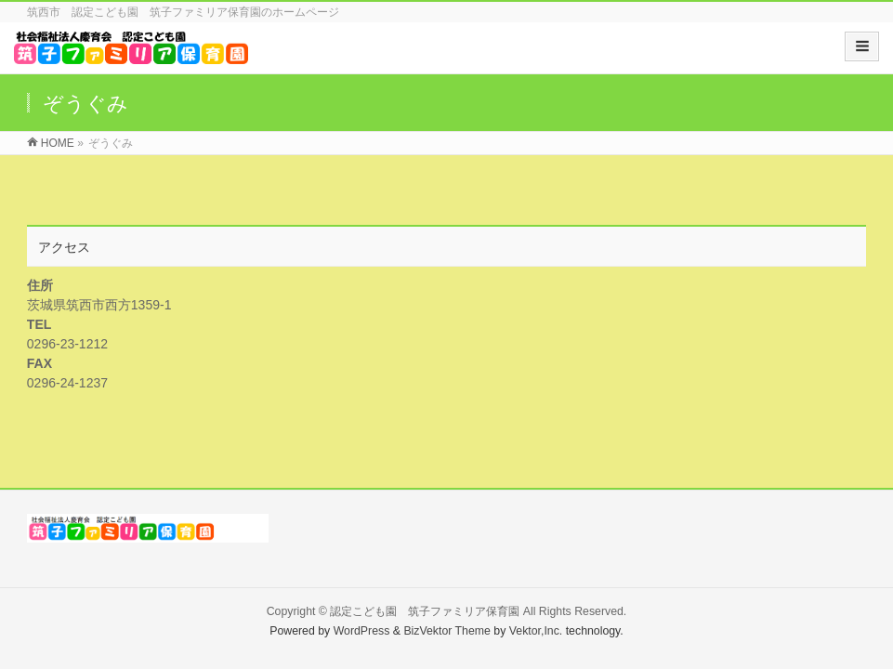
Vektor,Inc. (536, 630)
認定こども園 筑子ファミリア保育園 (424, 611)
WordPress (362, 630)
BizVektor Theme (447, 630)
